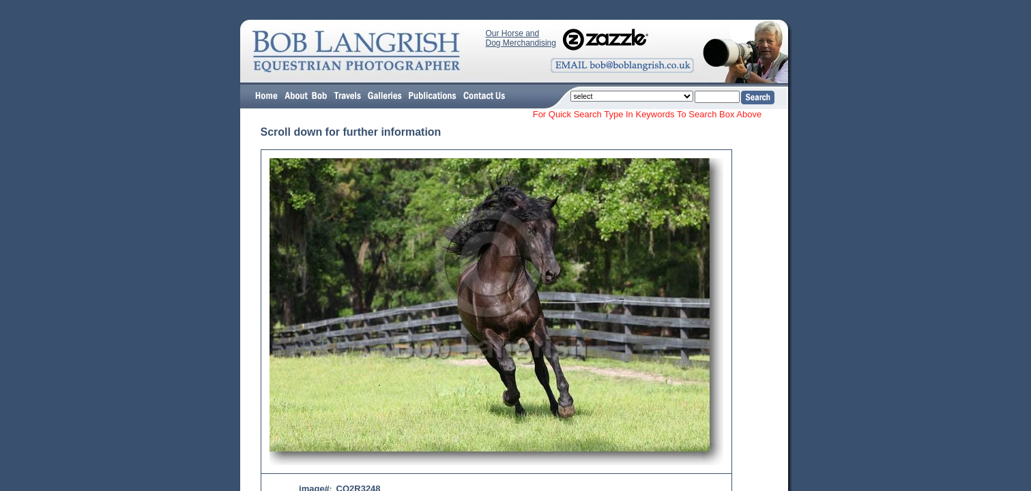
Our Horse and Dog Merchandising (521, 38)
